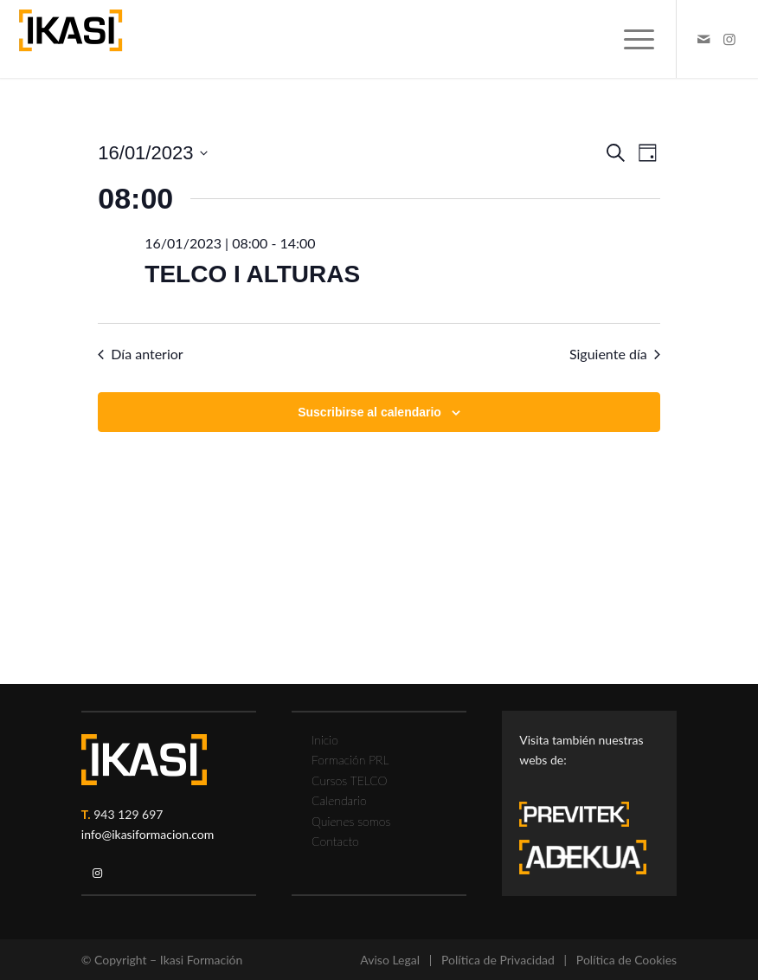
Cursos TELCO (350, 780)
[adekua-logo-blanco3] (582, 857)
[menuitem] (630, 39)
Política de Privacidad (498, 959)
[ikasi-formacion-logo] (70, 39)
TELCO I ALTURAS (252, 274)
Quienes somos (351, 821)
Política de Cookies (626, 959)
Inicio (325, 739)
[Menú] (630, 39)
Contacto (335, 841)
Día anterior (140, 353)
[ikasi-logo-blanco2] (144, 759)
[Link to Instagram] (729, 39)
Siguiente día (614, 353)
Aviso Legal (390, 959)
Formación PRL (350, 759)
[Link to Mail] (703, 39)
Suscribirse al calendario (369, 412)
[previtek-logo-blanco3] (582, 818)
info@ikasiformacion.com (148, 834)
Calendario (339, 800)
